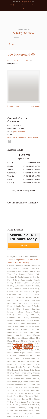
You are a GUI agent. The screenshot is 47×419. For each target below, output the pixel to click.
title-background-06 (21, 61)
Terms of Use (12, 262)
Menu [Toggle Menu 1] (12, 44)
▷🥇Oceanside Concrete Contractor (23, 20)
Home (9, 61)
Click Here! (23, 245)
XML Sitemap (24, 262)
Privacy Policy (32, 260)
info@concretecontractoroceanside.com (23, 5)
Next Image (35, 106)
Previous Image (13, 106)
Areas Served (12, 260)
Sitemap (22, 260)
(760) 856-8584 (26, 1)
